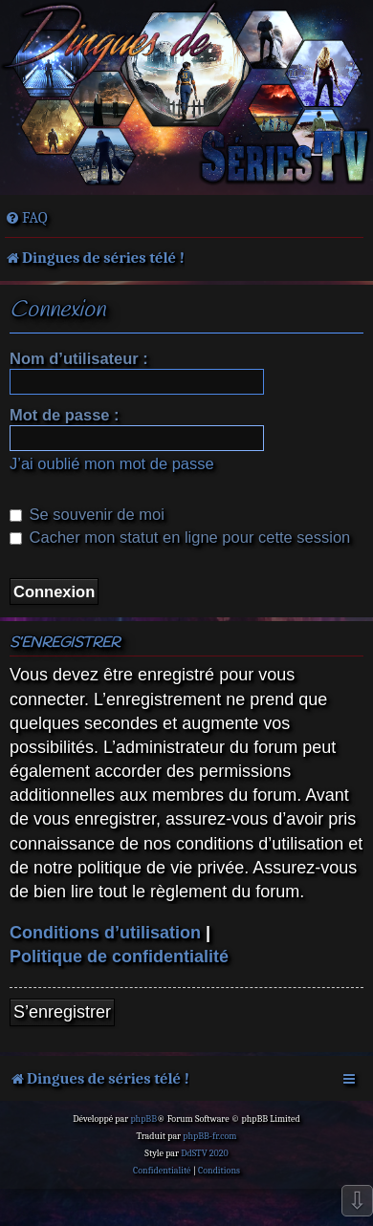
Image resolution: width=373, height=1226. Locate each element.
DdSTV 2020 (204, 1153)
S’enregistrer (62, 1012)
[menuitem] (26, 218)
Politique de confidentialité (119, 956)
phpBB (143, 1119)
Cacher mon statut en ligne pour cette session (180, 537)
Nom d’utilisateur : (79, 358)
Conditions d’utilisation (105, 932)
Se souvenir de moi (87, 514)
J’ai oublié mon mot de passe (112, 463)
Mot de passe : (65, 414)
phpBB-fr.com (209, 1136)
